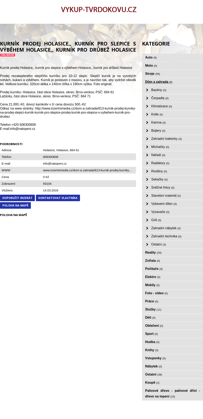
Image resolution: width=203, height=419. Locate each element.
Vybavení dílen (164, 203)
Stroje (152, 73)
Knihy (151, 350)
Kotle (157, 114)
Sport (151, 333)
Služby (153, 309)
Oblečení (154, 325)
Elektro (152, 277)
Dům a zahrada (159, 82)
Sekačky (159, 179)
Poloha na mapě (15, 205)
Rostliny (159, 171)
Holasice (62, 150)
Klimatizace (161, 106)
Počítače (154, 268)
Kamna (158, 122)
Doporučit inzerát (17, 198)
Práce (151, 301)
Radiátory (160, 163)
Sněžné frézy (162, 187)
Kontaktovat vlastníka (58, 198)
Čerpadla (160, 98)
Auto (151, 57)
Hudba (152, 342)
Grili (156, 220)
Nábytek (153, 366)
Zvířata (152, 260)
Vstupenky (155, 358)
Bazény (158, 90)
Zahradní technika (166, 236)
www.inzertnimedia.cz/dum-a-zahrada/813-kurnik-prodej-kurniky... (87, 170)
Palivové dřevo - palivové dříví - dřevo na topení (172, 393)
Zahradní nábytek (166, 228)
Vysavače (160, 212)
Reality (153, 252)
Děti (150, 317)
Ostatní (158, 244)
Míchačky (160, 147)
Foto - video (156, 293)
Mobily (152, 285)
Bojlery (158, 130)
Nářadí (158, 155)
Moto (151, 65)
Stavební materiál (166, 195)
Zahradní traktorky (166, 138)
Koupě (152, 382)
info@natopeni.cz (55, 163)
